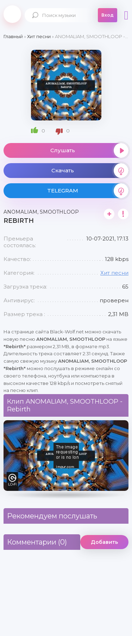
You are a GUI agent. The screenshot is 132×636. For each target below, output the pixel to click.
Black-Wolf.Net (12, 14)
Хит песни (114, 272)
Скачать (90, 170)
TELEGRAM (88, 190)
